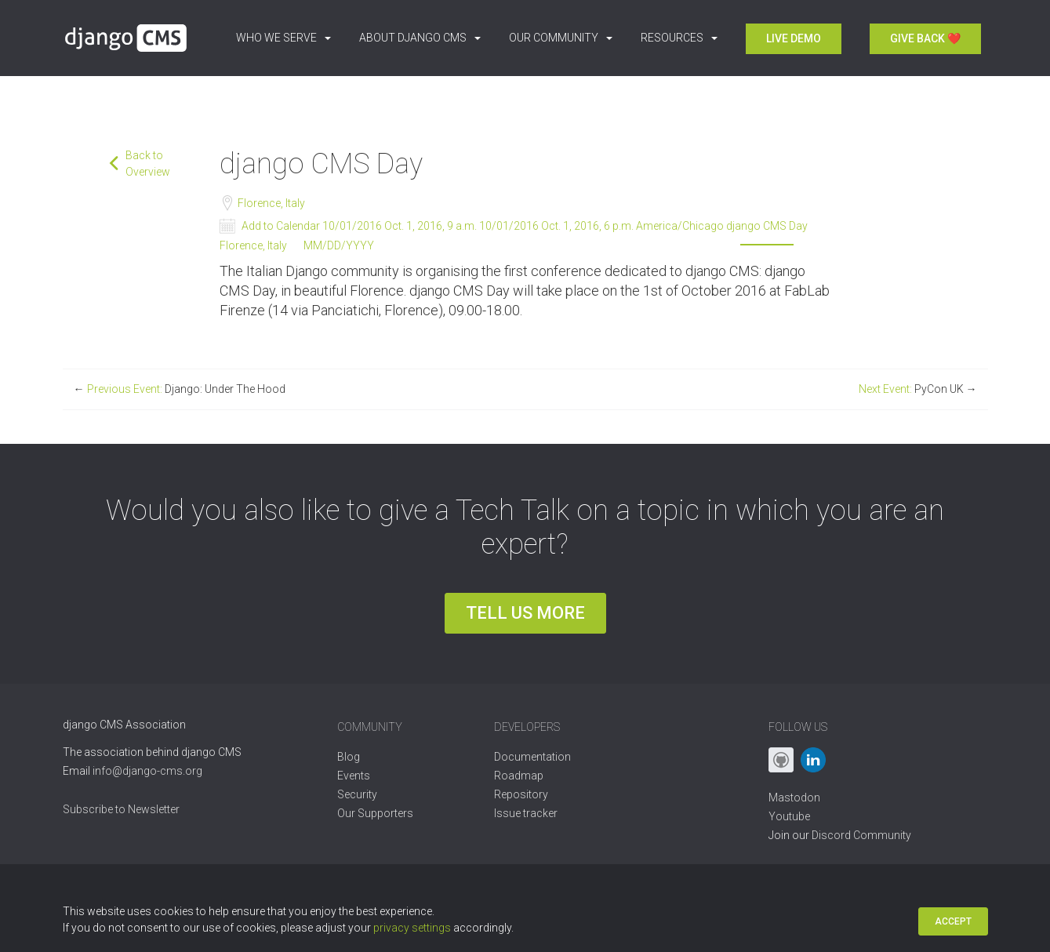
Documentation (532, 756)
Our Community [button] (560, 37)
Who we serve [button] (283, 37)
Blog (348, 756)
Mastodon (794, 797)
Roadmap (518, 775)
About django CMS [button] (420, 37)
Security (357, 794)
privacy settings (412, 927)
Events (353, 775)
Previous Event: (179, 389)
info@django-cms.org (147, 771)
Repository (521, 794)
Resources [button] (679, 37)
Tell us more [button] (525, 613)
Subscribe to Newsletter (121, 809)
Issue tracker (526, 813)
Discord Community (861, 835)
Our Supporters (375, 813)
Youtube (789, 816)
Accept (953, 921)
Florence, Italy (270, 203)
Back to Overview (147, 163)
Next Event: (918, 389)
